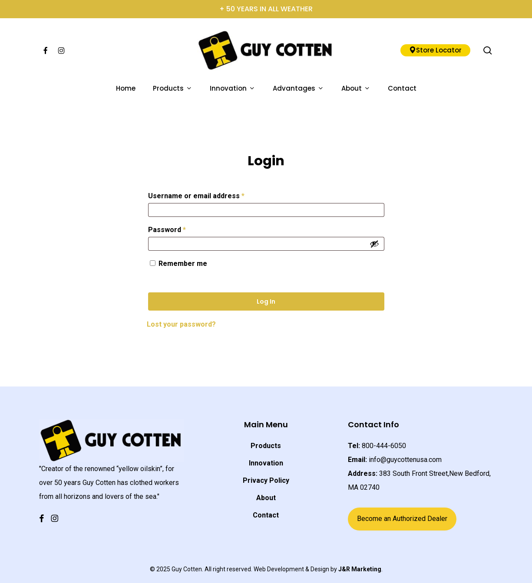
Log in (266, 301)
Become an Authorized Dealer (402, 518)
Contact (266, 515)
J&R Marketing (359, 569)
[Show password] (374, 244)
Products (266, 446)
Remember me (183, 263)
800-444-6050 (384, 446)
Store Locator (435, 50)
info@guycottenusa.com (405, 459)
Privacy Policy (266, 480)
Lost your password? (181, 324)
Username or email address (211, 194)
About (266, 498)
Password (181, 228)
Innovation (266, 463)
